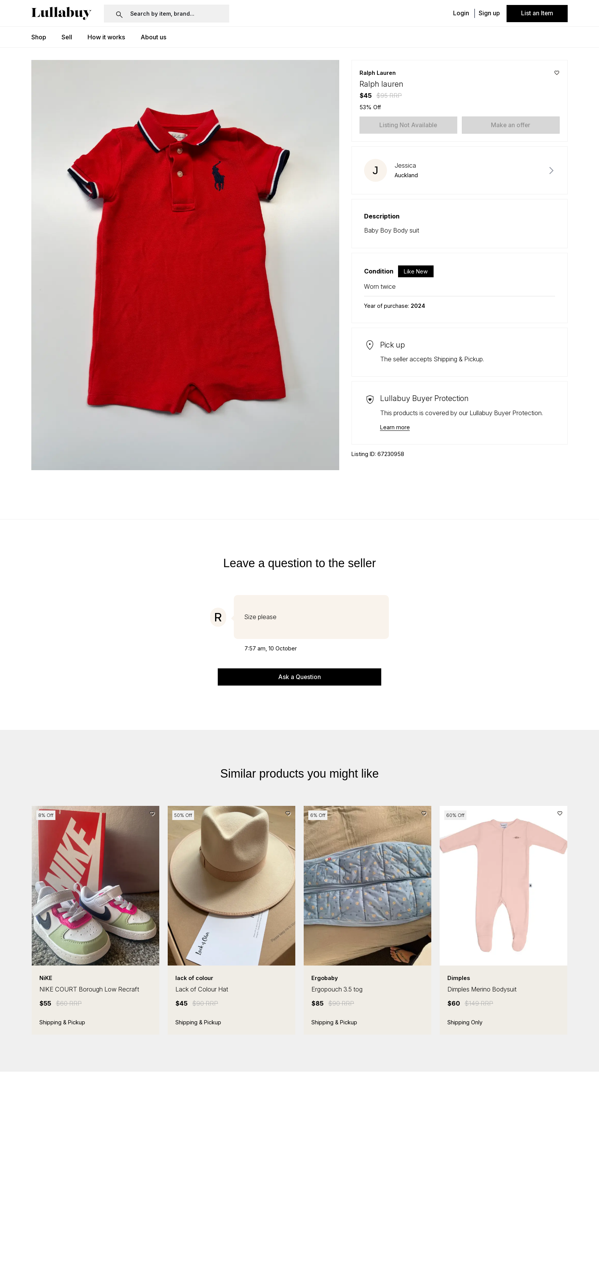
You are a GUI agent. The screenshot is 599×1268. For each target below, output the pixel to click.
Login (461, 13)
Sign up (489, 13)
